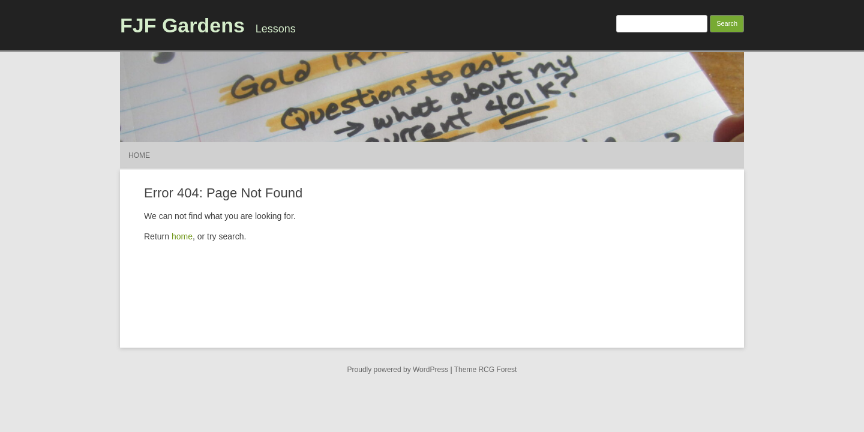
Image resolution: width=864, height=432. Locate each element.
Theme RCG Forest (485, 369)
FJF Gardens (182, 25)
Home (139, 155)
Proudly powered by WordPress (398, 369)
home (182, 236)
